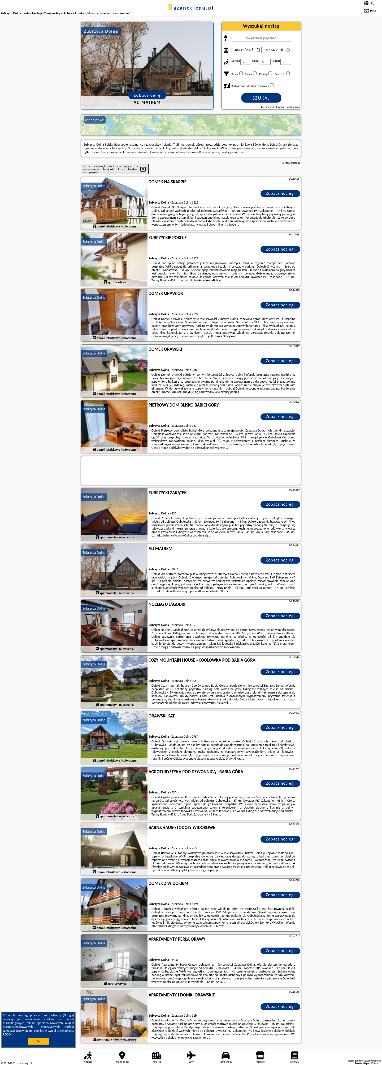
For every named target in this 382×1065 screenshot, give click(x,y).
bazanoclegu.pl (191, 8)
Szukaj (261, 98)
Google (68, 1015)
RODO (7, 1034)
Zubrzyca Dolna (94, 186)
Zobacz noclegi (280, 193)
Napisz (377, 1063)
